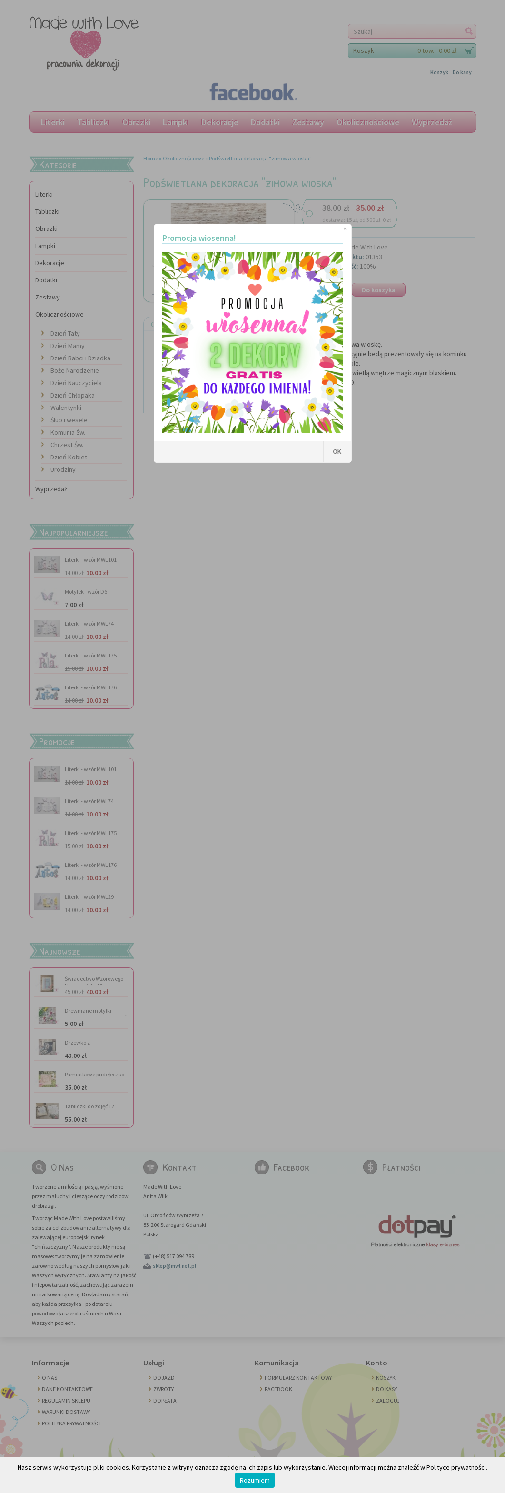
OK (337, 451)
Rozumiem (255, 1480)
